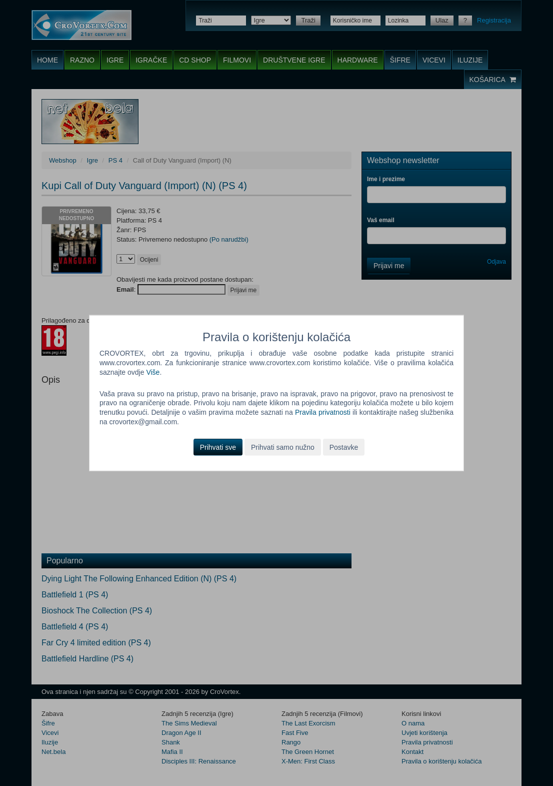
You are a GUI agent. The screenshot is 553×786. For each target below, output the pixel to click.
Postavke (344, 447)
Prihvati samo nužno (282, 447)
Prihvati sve (218, 447)
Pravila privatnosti (322, 412)
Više (153, 372)
